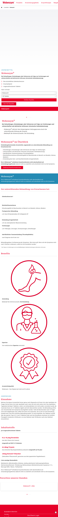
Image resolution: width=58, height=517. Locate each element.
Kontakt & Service (10, 456)
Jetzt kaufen (7, 470)
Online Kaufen (29, 44)
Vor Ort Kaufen (8, 48)
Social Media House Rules (11, 487)
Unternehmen (8, 490)
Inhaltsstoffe (8, 372)
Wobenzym (8, 65)
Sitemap (6, 493)
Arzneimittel (6, 7)
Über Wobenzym (9, 473)
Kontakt (6, 459)
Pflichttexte (52, 511)
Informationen (9, 482)
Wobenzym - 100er (29, 430)
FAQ (5, 476)
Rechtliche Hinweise (42, 511)
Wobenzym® (12, 7)
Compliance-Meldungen (11, 484)
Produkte (19, 3)
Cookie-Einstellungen (35, 513)
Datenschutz (31, 511)
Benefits (5, 198)
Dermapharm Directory (10, 496)
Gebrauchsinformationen (12, 112)
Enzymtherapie (46, 3)
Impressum (23, 511)
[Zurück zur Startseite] (2, 7)
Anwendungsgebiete (32, 3)
